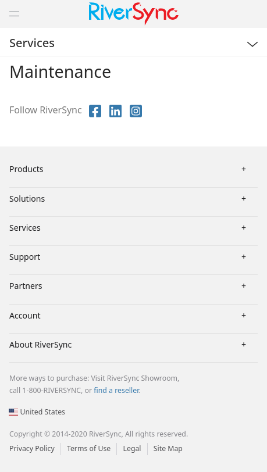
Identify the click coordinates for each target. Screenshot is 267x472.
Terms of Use (89, 448)
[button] (0, 0)
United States (37, 412)
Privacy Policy (32, 448)
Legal (132, 448)
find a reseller (116, 390)
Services (32, 43)
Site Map (168, 448)
